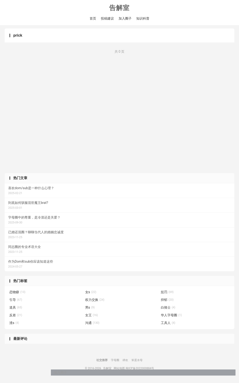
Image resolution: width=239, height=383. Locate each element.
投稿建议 (107, 19)
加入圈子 (125, 19)
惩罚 (167, 294)
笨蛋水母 (137, 361)
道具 (15, 309)
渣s (14, 324)
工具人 (168, 324)
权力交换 (95, 301)
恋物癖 (17, 294)
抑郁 (167, 301)
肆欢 (125, 361)
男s (90, 309)
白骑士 (168, 309)
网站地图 (119, 370)
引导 (15, 301)
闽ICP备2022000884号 (140, 370)
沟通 (92, 324)
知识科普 (142, 19)
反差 (15, 317)
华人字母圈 (171, 317)
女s (90, 294)
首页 (93, 19)
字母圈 (115, 361)
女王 (91, 317)
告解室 (119, 8)
